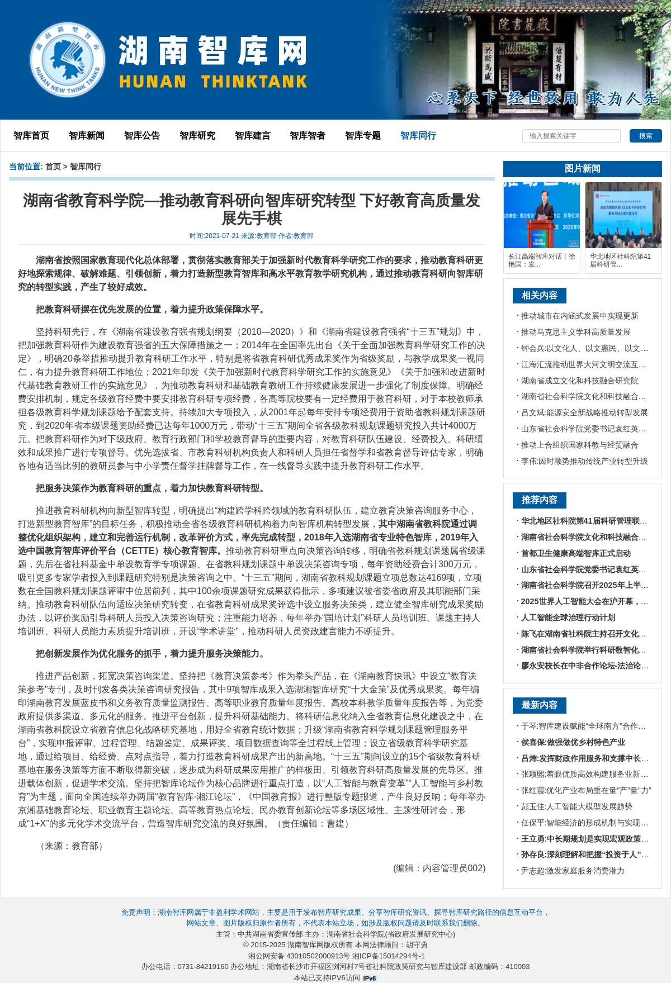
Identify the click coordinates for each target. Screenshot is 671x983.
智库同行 (418, 135)
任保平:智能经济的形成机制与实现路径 (588, 822)
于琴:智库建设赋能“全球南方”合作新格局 (591, 725)
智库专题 (363, 135)
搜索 (646, 136)
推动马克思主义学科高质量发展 (576, 331)
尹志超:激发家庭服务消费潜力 (573, 870)
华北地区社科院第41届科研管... (620, 260)
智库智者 (307, 135)
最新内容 (539, 705)
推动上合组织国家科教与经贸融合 (580, 444)
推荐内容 (539, 500)
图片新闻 (583, 168)
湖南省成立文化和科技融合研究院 (580, 380)
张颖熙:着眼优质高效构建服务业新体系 (588, 774)
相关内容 (539, 295)
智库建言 (253, 135)
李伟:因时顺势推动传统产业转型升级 (585, 461)
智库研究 (197, 135)
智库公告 (142, 135)
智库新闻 (87, 135)
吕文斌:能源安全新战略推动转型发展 (585, 412)
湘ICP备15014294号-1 (388, 956)
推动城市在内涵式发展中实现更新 (580, 315)
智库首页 (31, 135)
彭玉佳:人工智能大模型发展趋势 (577, 806)
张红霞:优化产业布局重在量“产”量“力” (586, 790)
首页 (53, 166)
